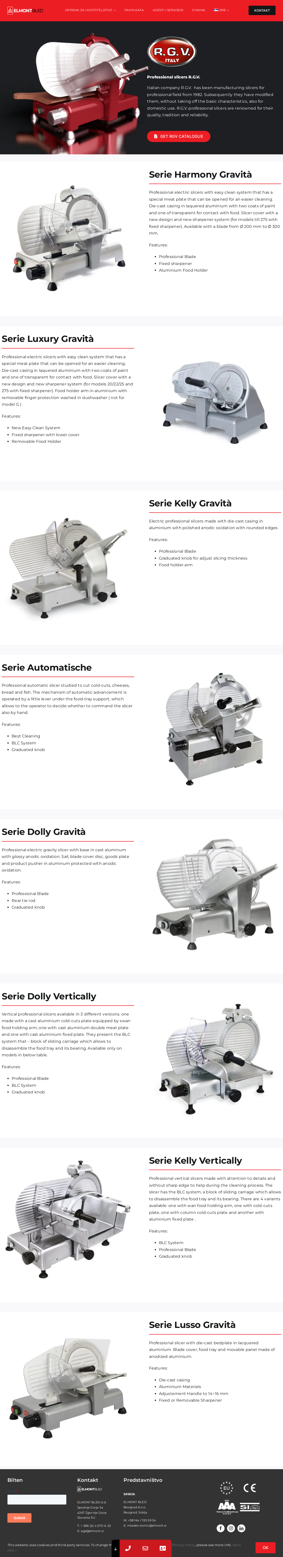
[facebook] (221, 1528)
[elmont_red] (25, 8)
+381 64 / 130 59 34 (142, 1520)
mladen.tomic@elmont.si (146, 1525)
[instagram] (231, 1528)
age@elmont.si (92, 1531)
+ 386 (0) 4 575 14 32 (95, 1526)
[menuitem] (221, 11)
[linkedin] (241, 1528)
